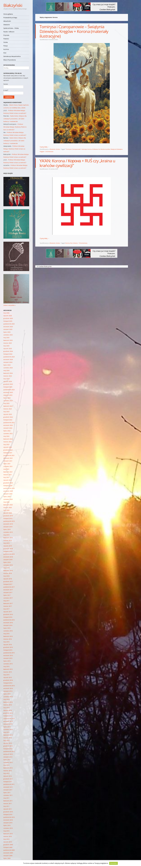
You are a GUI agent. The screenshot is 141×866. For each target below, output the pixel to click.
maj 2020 (6, 502)
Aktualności (7, 21)
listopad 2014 (7, 683)
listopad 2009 (7, 847)
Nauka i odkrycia (8, 32)
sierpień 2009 (7, 856)
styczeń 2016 (7, 644)
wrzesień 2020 (8, 491)
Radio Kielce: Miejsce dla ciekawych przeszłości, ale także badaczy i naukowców (15, 118)
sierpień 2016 (7, 625)
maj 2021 (6, 469)
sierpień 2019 (7, 527)
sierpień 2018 (7, 559)
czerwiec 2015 (8, 664)
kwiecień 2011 (8, 801)
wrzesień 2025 (8, 327)
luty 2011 (6, 806)
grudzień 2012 (8, 746)
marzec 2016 (7, 639)
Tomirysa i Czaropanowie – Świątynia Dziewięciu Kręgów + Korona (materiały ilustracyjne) (74, 31)
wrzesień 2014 (8, 688)
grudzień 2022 (8, 417)
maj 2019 (6, 535)
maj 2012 (6, 765)
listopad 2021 (7, 453)
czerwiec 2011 (8, 795)
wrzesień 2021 (8, 458)
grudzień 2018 (8, 549)
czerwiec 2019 (8, 532)
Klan (4, 53)
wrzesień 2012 (8, 754)
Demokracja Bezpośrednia (12, 56)
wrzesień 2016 (8, 623)
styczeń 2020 (7, 513)
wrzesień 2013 (8, 721)
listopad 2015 (7, 650)
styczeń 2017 (7, 612)
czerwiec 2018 (8, 565)
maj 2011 (6, 798)
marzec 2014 (7, 705)
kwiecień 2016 (8, 636)
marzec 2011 (7, 803)
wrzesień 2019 (8, 524)
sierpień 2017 (7, 592)
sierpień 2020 (7, 494)
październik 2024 (9, 357)
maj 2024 (6, 370)
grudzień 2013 (8, 713)
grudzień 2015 (8, 647)
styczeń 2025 (7, 348)
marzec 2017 (7, 606)
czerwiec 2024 (8, 368)
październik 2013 (9, 718)
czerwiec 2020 (8, 499)
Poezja (5, 46)
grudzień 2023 (8, 384)
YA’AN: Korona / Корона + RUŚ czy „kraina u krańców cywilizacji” (77, 163)
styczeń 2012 (7, 776)
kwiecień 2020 (8, 505)
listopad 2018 (7, 551)
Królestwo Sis (96, 149)
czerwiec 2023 (8, 401)
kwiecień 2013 (8, 735)
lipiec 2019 (6, 529)
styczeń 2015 (7, 677)
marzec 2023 (7, 409)
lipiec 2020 (6, 496)
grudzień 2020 (8, 483)
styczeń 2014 (7, 710)
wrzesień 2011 (8, 787)
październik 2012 (9, 751)
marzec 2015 (7, 672)
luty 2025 (6, 346)
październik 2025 (9, 324)
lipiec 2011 (6, 792)
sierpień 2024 (7, 362)
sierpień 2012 (7, 757)
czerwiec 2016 (8, 631)
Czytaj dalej (44, 147)
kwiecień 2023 (8, 406)
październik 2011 (9, 784)
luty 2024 (6, 379)
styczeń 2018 (7, 579)
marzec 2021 (7, 475)
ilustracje (84, 149)
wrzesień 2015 (8, 655)
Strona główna (8, 14)
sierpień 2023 (7, 395)
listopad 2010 (7, 814)
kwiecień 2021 (8, 472)
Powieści (6, 39)
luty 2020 (6, 510)
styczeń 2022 (7, 447)
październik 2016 (9, 620)
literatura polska (105, 149)
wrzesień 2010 (8, 820)
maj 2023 (6, 403)
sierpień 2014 (7, 691)
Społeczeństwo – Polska (11, 28)
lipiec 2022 (6, 431)
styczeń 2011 (7, 809)
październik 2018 (9, 554)
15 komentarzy (83, 243)
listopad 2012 (7, 749)
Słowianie (6, 25)
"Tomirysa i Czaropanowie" (73, 149)
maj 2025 (6, 337)
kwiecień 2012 (8, 768)
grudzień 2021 (8, 450)
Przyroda (6, 35)
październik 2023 (9, 390)
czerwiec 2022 (8, 433)
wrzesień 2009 (8, 853)
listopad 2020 (7, 485)
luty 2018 (6, 576)
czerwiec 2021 (8, 466)
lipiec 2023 (6, 398)
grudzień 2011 (8, 779)
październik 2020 (9, 488)
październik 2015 (9, 653)
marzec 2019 (7, 540)
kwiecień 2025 (8, 340)
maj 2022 (6, 436)
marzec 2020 (7, 507)
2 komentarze (49, 151)
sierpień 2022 (7, 428)
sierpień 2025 (7, 329)
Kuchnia (6, 49)
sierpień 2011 (7, 790)
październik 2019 (9, 521)
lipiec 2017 (6, 595)
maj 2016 (6, 633)
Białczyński (12, 5)
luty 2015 (6, 675)
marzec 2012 (7, 771)
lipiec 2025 (6, 332)
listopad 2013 (7, 716)
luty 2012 (6, 773)
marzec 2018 (7, 573)
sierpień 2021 (7, 461)
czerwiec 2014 (8, 697)
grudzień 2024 (8, 351)
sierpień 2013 (7, 724)
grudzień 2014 (8, 680)
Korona (89, 149)
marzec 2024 (7, 376)
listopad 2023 (7, 387)
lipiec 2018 (6, 562)
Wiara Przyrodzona (9, 60)
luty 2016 (6, 642)
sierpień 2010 (7, 823)
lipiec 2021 (6, 464)
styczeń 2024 (7, 381)
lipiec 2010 (6, 825)
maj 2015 (6, 666)
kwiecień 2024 (8, 373)
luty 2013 (6, 740)
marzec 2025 (7, 343)
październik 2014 (9, 686)
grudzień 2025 (8, 318)
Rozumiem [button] (113, 863)
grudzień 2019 (8, 516)
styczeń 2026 (7, 316)
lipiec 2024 (6, 365)
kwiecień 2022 (8, 439)
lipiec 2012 (6, 760)
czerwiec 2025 (8, 335)
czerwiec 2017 (8, 598)
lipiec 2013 (6, 727)
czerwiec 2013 (8, 729)
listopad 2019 (7, 518)
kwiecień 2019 (8, 538)
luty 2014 (6, 708)
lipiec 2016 (6, 628)
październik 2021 (9, 455)
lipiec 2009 (6, 858)
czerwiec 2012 (8, 762)
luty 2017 (6, 609)
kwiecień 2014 (8, 702)
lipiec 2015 (6, 661)
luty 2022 (6, 444)
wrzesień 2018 (8, 557)
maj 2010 (6, 831)
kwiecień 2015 (8, 669)
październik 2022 (9, 422)
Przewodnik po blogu (10, 18)
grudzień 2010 (8, 812)
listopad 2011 (7, 782)
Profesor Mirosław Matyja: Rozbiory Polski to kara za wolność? (14, 127)
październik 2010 (9, 817)
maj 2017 (6, 601)
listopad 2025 (7, 321)
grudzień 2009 (8, 845)
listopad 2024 (7, 354)
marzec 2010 (7, 836)
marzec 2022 (7, 442)
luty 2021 (6, 477)
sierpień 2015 (7, 658)
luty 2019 (6, 543)
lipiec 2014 (6, 694)
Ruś (71, 243)
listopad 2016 (7, 617)
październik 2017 (9, 587)
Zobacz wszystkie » (9, 305)
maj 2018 (6, 568)
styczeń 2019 (7, 546)
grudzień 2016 (8, 614)
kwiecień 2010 (8, 834)
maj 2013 (6, 732)
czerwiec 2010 (8, 828)
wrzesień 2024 (8, 359)
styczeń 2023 (7, 414)
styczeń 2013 (7, 743)
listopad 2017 (7, 584)
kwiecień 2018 (8, 570)
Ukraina (75, 243)
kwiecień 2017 (8, 603)
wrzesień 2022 (8, 425)
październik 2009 (9, 850)
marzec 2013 (7, 738)
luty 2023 (6, 411)
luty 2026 (6, 313)
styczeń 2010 (7, 842)
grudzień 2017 (8, 581)
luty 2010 (6, 839)
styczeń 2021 (7, 480)
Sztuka (5, 42)
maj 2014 (6, 699)
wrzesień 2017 (8, 590)
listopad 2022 (7, 420)
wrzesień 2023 (8, 392)
